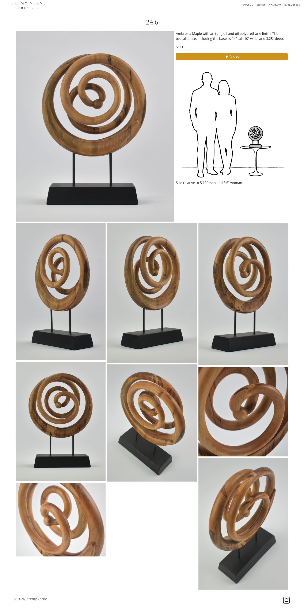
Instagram (292, 5)
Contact (275, 5)
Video (231, 56)
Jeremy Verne (27, 3)
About (260, 5)
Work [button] (247, 5)
